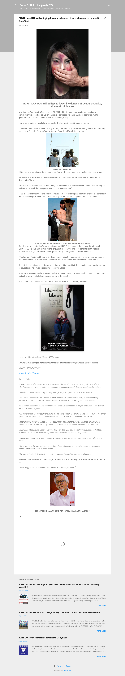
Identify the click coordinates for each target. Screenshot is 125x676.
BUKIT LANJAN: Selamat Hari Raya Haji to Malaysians (43, 638)
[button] (105, 18)
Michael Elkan (67, 670)
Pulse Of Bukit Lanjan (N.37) (36, 5)
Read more (101, 606)
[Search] (109, 6)
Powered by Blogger (62, 666)
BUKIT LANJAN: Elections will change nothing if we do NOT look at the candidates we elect (59, 612)
